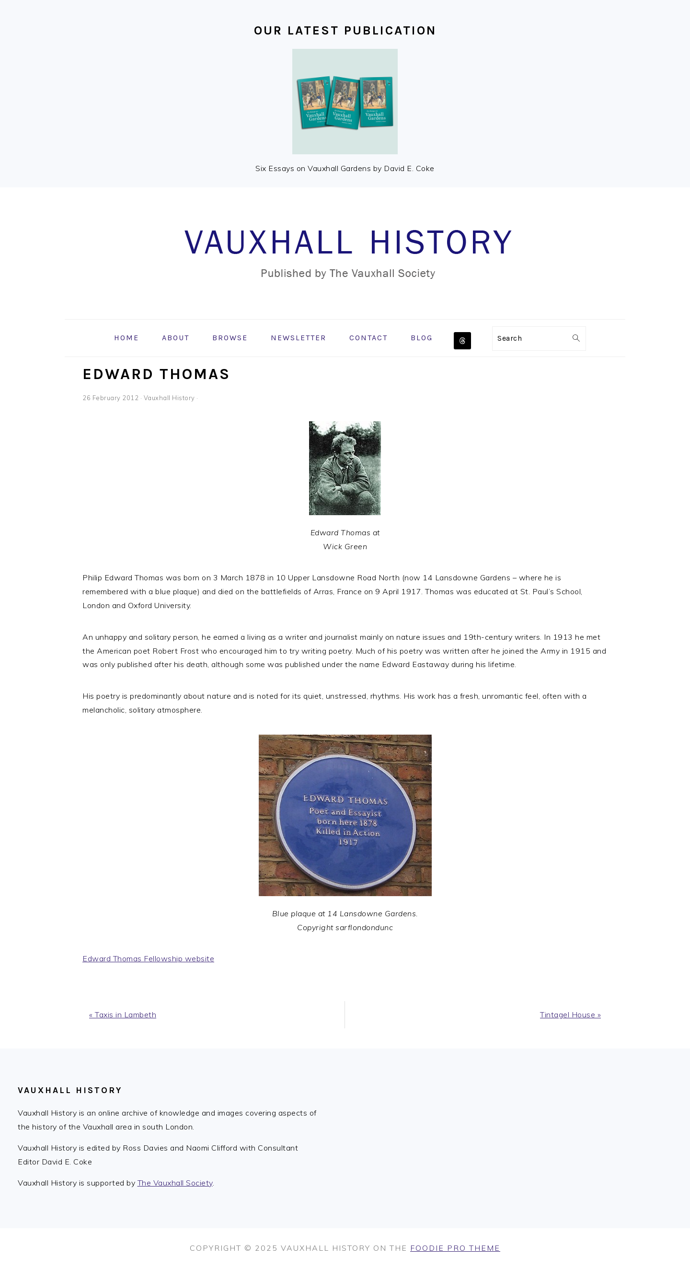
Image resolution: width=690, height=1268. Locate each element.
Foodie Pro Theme (455, 1248)
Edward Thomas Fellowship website (148, 958)
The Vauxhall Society (175, 1182)
